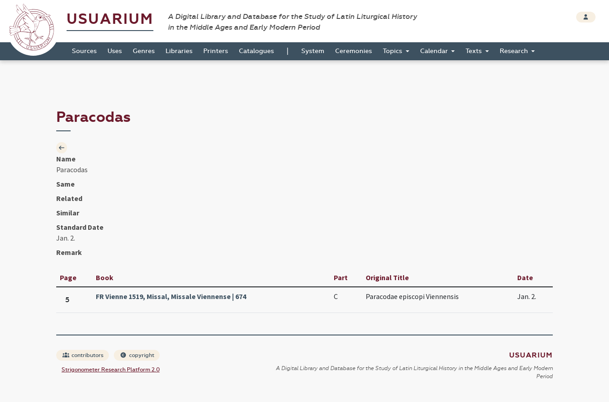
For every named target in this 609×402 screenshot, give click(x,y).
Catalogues (256, 51)
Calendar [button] (435, 51)
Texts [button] (475, 51)
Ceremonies (353, 51)
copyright (137, 355)
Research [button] (515, 51)
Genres (144, 51)
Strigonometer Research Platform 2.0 (111, 369)
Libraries (179, 51)
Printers (215, 51)
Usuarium (110, 19)
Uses (114, 51)
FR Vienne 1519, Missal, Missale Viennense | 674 (171, 296)
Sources (84, 51)
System (312, 51)
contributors (83, 355)
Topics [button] (393, 51)
